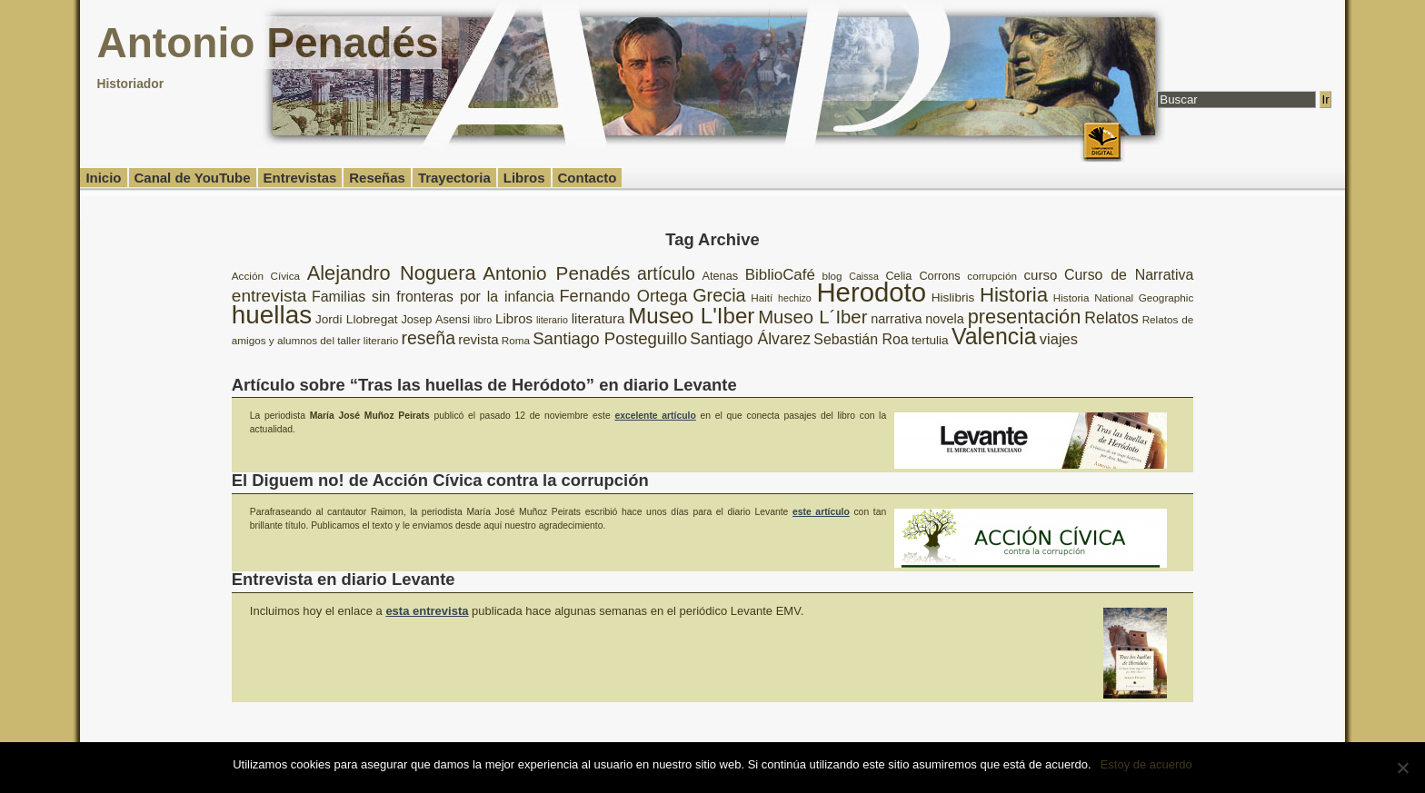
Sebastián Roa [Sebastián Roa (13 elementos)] (860, 339)
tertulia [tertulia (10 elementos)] (930, 340)
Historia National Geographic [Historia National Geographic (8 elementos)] (1123, 297)
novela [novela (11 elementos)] (944, 319)
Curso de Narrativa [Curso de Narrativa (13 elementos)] (1128, 275)
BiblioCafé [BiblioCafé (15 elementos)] (780, 274)
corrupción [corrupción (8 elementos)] (992, 276)
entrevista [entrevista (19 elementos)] (269, 295)
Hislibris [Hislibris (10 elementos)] (953, 297)
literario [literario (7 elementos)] (552, 319)
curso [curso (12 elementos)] (1041, 275)
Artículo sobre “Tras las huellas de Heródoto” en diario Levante (484, 384)
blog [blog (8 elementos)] (832, 276)
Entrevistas (300, 177)
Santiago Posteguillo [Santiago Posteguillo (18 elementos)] (610, 338)
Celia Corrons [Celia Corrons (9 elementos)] (922, 276)
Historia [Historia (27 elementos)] (1014, 294)
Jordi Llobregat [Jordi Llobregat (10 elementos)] (356, 319)
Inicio (103, 177)
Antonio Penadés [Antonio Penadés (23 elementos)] (556, 273)
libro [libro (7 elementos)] (482, 319)
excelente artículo (654, 416)
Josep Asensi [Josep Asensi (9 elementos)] (435, 319)
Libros (524, 177)
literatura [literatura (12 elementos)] (598, 318)
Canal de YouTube (193, 177)
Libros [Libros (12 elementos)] (514, 318)
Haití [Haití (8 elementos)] (761, 297)
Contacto (587, 177)
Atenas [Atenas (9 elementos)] (720, 276)
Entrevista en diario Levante (343, 579)
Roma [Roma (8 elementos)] (516, 340)
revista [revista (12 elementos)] (478, 339)
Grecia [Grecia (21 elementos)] (719, 295)
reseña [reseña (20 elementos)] (428, 338)
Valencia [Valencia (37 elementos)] (994, 336)
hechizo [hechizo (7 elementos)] (795, 297)
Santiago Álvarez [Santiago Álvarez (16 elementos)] (750, 339)
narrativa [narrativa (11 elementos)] (896, 319)
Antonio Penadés (267, 42)
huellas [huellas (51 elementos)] (272, 315)
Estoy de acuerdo (1146, 764)
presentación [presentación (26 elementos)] (1024, 316)
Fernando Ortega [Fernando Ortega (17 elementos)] (623, 296)
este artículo (821, 512)
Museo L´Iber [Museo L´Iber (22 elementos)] (812, 317)
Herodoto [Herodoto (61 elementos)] (871, 292)
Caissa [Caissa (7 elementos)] (864, 276)
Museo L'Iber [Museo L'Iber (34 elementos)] (691, 315)
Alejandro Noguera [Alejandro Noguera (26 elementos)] (391, 273)
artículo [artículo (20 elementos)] (666, 273)
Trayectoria (454, 177)
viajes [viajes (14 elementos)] (1059, 339)
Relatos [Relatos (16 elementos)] (1111, 318)
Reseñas (377, 177)
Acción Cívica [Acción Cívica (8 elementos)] (266, 276)
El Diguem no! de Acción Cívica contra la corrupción (440, 480)
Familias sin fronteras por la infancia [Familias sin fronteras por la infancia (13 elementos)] (433, 296)
